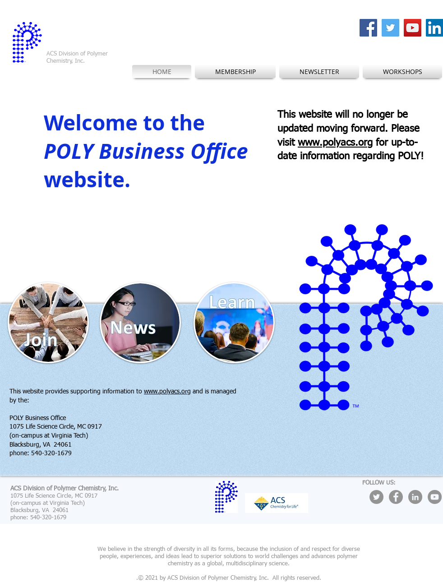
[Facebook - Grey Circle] (396, 497)
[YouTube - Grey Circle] (435, 497)
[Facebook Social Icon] (368, 28)
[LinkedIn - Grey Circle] (415, 497)
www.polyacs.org (335, 143)
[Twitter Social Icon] (390, 28)
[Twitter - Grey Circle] (376, 497)
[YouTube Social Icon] (412, 28)
